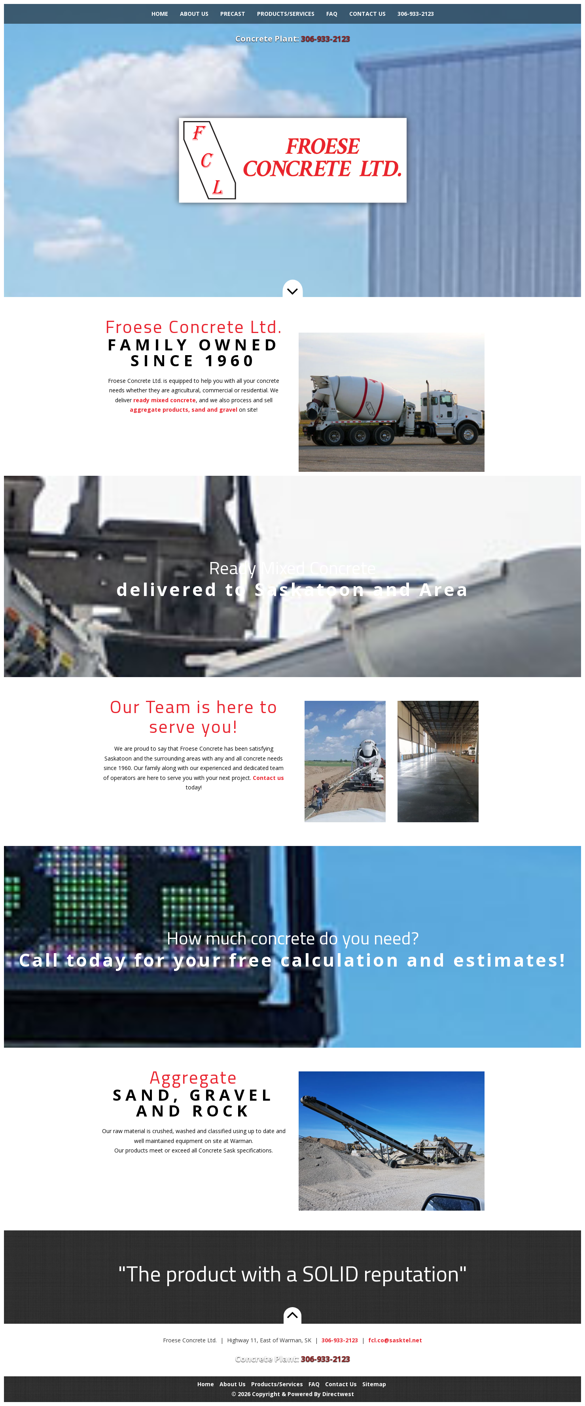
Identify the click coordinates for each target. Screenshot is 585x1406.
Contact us (268, 778)
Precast (232, 13)
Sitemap (374, 1384)
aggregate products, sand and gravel (183, 409)
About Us (194, 13)
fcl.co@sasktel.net (395, 1340)
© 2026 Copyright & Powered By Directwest (292, 1394)
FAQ (331, 13)
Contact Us (367, 13)
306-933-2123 (416, 13)
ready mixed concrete (164, 400)
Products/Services (285, 13)
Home (159, 13)
